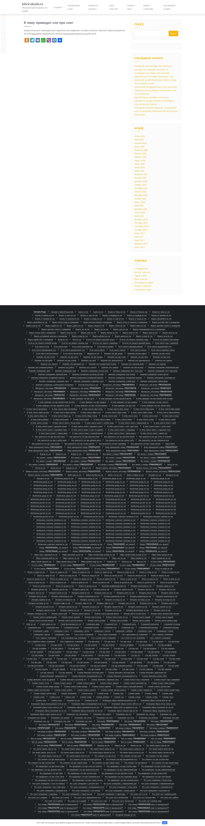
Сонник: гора (118, 693)
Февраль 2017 (141, 243)
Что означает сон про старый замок (73, 763)
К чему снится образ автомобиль (64, 409)
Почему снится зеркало (81, 613)
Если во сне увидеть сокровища (105, 343)
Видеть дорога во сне (53, 325)
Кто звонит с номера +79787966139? (155, 461)
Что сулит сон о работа (169, 797)
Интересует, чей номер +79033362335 (155, 385)
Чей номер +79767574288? (39, 728)
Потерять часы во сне (162, 610)
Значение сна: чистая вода (133, 367)
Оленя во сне (112, 561)
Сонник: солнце (134, 697)
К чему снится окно (109, 416)
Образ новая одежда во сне (162, 554)
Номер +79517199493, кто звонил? (153, 547)
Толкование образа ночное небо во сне (126, 704)
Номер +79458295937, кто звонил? (120, 547)
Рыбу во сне (31, 624)
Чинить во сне (120, 745)
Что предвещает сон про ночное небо (152, 773)
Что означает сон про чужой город (165, 763)
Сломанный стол (110, 627)
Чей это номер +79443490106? (74, 742)
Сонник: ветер (87, 693)
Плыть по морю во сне (164, 568)
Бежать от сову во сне (115, 319)
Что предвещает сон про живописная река (82, 769)
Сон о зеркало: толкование (162, 634)
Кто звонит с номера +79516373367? (155, 457)
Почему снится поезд (93, 617)
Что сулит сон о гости (138, 794)
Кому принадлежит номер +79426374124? (160, 447)
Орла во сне (141, 561)
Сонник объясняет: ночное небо (154, 676)
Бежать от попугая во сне (69, 319)
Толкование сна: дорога (102, 714)
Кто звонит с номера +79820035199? (78, 464)
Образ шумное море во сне (91, 561)
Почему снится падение (71, 617)
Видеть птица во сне (80, 336)
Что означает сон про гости (105, 756)
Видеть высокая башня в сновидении (97, 322)
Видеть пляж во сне (130, 332)
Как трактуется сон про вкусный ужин (50, 436)
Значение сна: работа (66, 367)
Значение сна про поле (161, 357)
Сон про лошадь (151, 655)
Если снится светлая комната (47, 353)
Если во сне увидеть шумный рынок (136, 343)
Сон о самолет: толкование (160, 638)
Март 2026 (139, 146)
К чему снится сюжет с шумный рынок (87, 433)
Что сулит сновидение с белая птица (158, 780)
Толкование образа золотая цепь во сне (156, 700)
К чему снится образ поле (91, 412)
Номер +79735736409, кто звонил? (53, 551)
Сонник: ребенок (102, 697)
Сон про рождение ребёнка (121, 665)
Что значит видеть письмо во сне (161, 752)
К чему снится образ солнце (86, 416)
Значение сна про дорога (137, 353)
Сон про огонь (110, 658)
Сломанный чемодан (171, 627)
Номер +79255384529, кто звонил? (154, 544)
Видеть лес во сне (83, 329)
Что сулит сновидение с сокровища (43, 794)
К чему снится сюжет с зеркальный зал (134, 423)
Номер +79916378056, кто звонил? (120, 551)
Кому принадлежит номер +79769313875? (84, 450)
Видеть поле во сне (150, 332)
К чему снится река (61, 419)
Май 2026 (139, 139)
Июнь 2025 (139, 167)
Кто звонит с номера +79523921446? (51, 461)
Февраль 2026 (141, 150)
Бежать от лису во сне (89, 315)
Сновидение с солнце (165, 631)
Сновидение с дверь (41, 631)
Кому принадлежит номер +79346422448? (122, 447)
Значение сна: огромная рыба (132, 364)
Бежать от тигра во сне (138, 319)
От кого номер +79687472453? (162, 565)
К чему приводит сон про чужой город (155, 405)
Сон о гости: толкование (83, 634)
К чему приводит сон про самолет (155, 402)
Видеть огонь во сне (68, 332)
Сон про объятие (93, 658)
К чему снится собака (102, 419)
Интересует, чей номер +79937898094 (156, 395)
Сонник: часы (168, 697)
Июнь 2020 (139, 212)
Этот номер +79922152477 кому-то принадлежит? (91, 815)
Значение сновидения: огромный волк (52, 374)
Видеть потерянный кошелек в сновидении (50, 336)
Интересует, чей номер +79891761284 (120, 395)
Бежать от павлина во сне (161, 315)
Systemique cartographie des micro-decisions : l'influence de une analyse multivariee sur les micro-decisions (156, 90)
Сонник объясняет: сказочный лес (73, 679)
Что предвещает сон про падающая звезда (121, 776)
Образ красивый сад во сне (72, 554)
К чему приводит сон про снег (124, 405)
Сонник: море (167, 693)
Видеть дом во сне (33, 325)
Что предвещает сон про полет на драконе (51, 780)
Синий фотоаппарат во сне (71, 624)
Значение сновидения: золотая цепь (94, 371)
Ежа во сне (77, 339)
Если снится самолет (118, 350)
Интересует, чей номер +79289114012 (156, 388)
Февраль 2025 (141, 174)
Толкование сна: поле (104, 718)
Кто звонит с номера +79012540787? (118, 454)
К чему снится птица (171, 416)
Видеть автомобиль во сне (161, 319)
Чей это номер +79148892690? (133, 738)
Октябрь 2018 (140, 223)
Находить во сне (154, 475)
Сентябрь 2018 (141, 226)
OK (165, 822)
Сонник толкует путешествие (159, 686)
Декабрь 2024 (140, 181)
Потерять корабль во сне (40, 599)
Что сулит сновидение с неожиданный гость (87, 787)
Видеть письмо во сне (109, 332)
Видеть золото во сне (117, 325)
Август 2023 (139, 202)
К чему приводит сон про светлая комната (91, 405)
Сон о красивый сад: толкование (73, 638)
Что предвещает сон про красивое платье (117, 773)
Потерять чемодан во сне (37, 613)
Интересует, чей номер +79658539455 (156, 391)
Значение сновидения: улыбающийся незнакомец (54, 385)
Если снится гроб (60, 346)
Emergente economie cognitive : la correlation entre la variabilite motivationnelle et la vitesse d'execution (156, 111)
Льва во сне (86, 468)
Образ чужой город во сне (41, 561)
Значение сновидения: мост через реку (128, 371)
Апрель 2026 (140, 143)
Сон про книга (120, 652)
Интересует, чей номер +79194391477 (86, 388)
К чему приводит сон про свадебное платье (53, 405)
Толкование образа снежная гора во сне (123, 710)
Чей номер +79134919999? (135, 721)
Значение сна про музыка (93, 357)
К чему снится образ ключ (144, 409)
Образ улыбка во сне (139, 558)
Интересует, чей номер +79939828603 (49, 398)
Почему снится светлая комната (41, 620)
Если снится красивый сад (82, 346)
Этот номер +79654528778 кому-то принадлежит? (102, 808)
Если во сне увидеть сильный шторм (42, 343)
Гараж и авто (140, 275)
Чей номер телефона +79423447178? (85, 731)
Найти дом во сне (74, 475)
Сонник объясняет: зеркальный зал (152, 672)
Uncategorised (141, 268)
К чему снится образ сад (37, 416)
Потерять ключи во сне (58, 593)
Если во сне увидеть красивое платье (100, 339)
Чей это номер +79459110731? (104, 742)
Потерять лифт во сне (61, 603)
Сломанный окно (34, 627)
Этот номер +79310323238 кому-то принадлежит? (103, 804)
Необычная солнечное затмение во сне (123, 516)
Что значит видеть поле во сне (49, 756)
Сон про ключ (104, 652)
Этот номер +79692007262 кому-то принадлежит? (58, 811)
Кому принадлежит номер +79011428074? (45, 447)
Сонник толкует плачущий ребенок (129, 686)
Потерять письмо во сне (44, 607)
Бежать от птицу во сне (93, 319)
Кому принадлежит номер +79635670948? (45, 450)
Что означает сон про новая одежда (51, 759)
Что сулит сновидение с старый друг (111, 794)
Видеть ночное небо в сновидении (42, 332)
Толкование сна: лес (123, 714)
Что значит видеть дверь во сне (73, 749)
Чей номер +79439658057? (130, 724)
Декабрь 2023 (140, 195)
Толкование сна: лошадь (145, 714)
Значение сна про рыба (43, 360)
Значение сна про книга (69, 357)
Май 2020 (139, 216)
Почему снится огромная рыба (45, 617)
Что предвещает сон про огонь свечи (50, 776)
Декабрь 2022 (140, 209)
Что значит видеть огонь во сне (132, 752)
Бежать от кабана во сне (44, 315)
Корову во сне (45, 454)
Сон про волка (157, 641)
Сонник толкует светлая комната (113, 690)
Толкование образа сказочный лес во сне (157, 707)
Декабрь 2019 (140, 219)
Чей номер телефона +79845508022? (120, 735)
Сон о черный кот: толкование (71, 641)
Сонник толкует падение (101, 686)
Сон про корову (137, 652)
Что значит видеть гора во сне (158, 745)
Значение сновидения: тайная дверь (154, 381)
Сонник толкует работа (63, 690)
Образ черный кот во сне (161, 558)
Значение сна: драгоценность (112, 360)
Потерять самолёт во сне (113, 607)
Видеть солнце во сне (144, 336)
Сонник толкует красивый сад (135, 683)
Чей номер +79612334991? (157, 724)
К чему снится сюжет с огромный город (51, 430)
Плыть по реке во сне (128, 579)
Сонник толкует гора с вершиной (136, 679)
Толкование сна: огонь (83, 718)
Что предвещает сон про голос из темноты (85, 766)
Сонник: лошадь (151, 693)
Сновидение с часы (62, 634)
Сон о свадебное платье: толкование (41, 641)
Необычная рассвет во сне (139, 496)
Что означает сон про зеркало (157, 756)
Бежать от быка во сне (116, 312)
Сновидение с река (144, 631)
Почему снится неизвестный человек (165, 613)
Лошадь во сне (71, 468)
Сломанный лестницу (172, 624)
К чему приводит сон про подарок (93, 402)
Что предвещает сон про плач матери (156, 776)
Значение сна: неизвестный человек (102, 364)
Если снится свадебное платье (163, 350)
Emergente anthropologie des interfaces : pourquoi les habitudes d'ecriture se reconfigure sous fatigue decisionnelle (153, 69)
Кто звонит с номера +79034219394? (51, 457)
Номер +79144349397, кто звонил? (121, 544)
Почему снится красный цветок (107, 613)
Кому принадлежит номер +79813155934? (122, 450)
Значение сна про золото (160, 353)
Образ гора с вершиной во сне (45, 554)
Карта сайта (170, 443)
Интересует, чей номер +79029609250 (119, 385)
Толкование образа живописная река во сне (119, 700)
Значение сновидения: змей (39, 371)
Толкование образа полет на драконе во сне (120, 707)
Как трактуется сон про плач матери (46, 443)
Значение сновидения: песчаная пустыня (87, 374)
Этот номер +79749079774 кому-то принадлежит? (103, 811)
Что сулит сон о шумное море (150, 801)
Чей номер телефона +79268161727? (163, 728)
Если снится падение (105, 346)
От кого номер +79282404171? (72, 565)
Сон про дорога (57, 648)
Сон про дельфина (127, 645)
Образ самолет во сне (71, 558)
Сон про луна (31, 658)
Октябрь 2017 (140, 229)
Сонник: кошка (134, 693)
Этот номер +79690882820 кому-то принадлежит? (148, 808)
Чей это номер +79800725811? (162, 742)
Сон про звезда (72, 652)
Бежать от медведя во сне (112, 315)
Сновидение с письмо (102, 631)
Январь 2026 (140, 153)
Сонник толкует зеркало (86, 683)
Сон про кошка (54, 655)
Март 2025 (139, 171)
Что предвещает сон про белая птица (50, 766)
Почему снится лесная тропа (135, 613)
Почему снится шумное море (166, 620)
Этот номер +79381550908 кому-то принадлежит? (148, 804)
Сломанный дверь (93, 624)
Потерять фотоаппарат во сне (137, 610)
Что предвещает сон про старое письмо (87, 780)
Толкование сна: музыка (37, 718)
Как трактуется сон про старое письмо (146, 443)
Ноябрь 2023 (140, 198)
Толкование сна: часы (62, 721)
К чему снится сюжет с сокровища (121, 430)
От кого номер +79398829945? (132, 565)
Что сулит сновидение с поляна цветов (120, 790)
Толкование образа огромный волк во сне (83, 707)
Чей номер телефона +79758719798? (85, 735)
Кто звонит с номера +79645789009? (121, 461)
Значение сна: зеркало (163, 360)
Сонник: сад (119, 697)
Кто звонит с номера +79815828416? (43, 464)
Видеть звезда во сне (96, 325)
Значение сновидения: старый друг (121, 381)
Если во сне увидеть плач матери (166, 339)
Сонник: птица (85, 697)
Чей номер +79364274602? (76, 724)
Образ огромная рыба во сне (47, 558)
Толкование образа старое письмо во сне (46, 714)
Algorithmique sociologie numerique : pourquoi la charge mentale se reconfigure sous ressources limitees (154, 100)
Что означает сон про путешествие (155, 759)
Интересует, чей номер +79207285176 (121, 388)
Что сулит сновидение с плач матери (86, 790)
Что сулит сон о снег (99, 801)
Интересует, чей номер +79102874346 (50, 388)
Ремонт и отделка (142, 286)
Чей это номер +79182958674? (163, 738)
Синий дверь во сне (48, 624)
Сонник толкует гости (40, 683)
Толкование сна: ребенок (148, 718)
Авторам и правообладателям (62, 312)
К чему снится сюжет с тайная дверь (53, 433)
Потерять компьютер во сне (62, 596)
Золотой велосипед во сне (88, 385)
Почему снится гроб (59, 613)
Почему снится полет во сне (117, 617)
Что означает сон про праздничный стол (121, 759)
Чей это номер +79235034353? (44, 742)
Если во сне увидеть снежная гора (75, 343)
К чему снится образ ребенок (168, 412)
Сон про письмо (83, 662)
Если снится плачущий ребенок (130, 346)
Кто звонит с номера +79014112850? (152, 454)
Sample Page (40, 312)
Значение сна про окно (139, 357)
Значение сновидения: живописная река (163, 367)
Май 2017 (139, 236)
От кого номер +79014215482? (163, 561)
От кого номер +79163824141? (44, 565)
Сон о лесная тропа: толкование (103, 638)
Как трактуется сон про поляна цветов (79, 443)
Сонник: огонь (39, 697)
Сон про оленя (126, 658)
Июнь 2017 (139, 233)
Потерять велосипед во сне (141, 586)
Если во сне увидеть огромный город (134, 339)
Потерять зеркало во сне (123, 589)
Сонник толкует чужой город (168, 690)
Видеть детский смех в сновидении (165, 322)
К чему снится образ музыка (38, 412)
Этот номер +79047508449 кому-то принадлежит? (58, 804)
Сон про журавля (149, 648)
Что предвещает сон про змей (51, 773)
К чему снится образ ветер (92, 409)
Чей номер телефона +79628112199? (51, 735)
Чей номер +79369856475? (103, 724)
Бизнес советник (142, 272)
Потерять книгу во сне (103, 593)
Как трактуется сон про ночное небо (120, 440)
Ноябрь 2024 (140, 184)
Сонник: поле (54, 697)
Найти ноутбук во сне (94, 475)
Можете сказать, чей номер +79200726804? (113, 468)
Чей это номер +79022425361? (43, 738)
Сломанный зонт (110, 624)
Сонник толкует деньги (63, 683)
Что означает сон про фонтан (135, 763)
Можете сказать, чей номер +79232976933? (153, 468)
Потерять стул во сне (113, 610)
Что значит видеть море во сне (72, 752)
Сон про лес (135, 655)
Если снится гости (42, 346)
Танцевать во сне (73, 700)
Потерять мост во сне (126, 603)
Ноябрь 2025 (140, 157)
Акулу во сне (83, 312)
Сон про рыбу (142, 665)
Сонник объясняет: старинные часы (105, 679)
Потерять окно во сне (169, 603)
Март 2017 (139, 240)
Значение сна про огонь (116, 357)
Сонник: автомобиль (69, 693)
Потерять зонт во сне (146, 589)
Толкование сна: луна (168, 714)
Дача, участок (141, 279)
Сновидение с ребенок (124, 631)
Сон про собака (111, 669)
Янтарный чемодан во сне (126, 815)
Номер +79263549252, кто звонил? (53, 547)
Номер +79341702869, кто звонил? (87, 547)
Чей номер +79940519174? (66, 728)
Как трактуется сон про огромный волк (154, 440)
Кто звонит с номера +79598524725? (86, 461)
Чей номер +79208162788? (162, 721)
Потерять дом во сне (39, 589)
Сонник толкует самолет (86, 690)
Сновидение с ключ (61, 631)
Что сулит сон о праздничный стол (87, 797)
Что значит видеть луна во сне (44, 752)
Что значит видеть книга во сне (161, 749)
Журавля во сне (93, 353)
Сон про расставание (36, 665)
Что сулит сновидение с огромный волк (157, 787)
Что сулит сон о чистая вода (123, 801)
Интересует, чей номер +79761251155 (50, 395)
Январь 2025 (140, 177)
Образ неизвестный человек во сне (101, 554)
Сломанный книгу (129, 624)
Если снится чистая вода (72, 353)
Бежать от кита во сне (67, 315)
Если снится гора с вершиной (166, 343)
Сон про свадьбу (41, 669)
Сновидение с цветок (42, 634)
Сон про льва (47, 658)
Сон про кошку (70, 655)
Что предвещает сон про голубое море (121, 766)
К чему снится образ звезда (118, 409)
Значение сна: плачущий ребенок (40, 367)
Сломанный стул (127, 627)
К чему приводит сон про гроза (82, 398)
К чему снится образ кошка (169, 409)
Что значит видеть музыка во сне (102, 752)
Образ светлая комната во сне (95, 558)
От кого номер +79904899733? (107, 568)
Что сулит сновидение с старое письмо (77, 794)
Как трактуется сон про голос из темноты (155, 436)
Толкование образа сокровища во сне (157, 710)
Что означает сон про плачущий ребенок (85, 759)
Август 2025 (139, 160)
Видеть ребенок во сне (101, 336)
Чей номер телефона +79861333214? (154, 735)
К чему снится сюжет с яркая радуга (122, 433)
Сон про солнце (128, 669)
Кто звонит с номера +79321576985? (86, 457)
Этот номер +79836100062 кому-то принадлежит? (148, 811)
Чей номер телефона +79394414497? (51, 731)
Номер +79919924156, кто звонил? (153, 551)
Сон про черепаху (146, 669)
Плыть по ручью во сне (123, 582)
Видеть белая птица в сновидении (65, 322)
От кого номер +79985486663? (137, 568)
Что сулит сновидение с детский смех (84, 783)
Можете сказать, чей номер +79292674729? (83, 471)
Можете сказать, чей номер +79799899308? (123, 471)
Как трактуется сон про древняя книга (86, 440)
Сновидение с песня (81, 631)
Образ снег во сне (119, 558)
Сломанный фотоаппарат (148, 627)
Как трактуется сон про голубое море (52, 440)
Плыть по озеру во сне (103, 572)
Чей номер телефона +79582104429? (154, 731)
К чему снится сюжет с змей (165, 423)
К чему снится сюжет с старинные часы (155, 430)
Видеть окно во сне (88, 332)
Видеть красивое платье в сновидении (165, 325)
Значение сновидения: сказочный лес (161, 378)
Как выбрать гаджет (143, 282)
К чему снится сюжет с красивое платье (51, 426)
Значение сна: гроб (88, 360)
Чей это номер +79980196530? (79, 745)
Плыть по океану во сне (113, 575)
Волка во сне (63, 339)
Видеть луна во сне (120, 329)
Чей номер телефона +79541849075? (120, 731)
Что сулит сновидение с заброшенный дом (120, 783)
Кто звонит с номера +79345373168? (121, 457)
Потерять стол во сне (92, 610)
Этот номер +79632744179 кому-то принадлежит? (58, 808)
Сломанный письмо (71, 627)
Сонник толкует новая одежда (163, 683)
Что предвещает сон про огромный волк (84, 776)
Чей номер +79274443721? (49, 724)
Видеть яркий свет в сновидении (40, 339)
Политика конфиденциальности (114, 586)
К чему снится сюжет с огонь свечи (157, 426)
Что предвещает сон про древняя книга (46, 769)
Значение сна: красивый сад (73, 364)
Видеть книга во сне (138, 325)
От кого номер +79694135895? (46, 568)
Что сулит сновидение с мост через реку (49, 787)
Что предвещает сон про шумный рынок (123, 780)
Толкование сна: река (171, 718)
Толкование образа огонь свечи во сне (160, 704)
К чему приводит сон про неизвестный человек (154, 398)
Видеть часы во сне (164, 336)
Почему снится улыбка (96, 620)
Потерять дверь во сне (165, 586)
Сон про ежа (90, 648)
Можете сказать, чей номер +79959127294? (163, 471)
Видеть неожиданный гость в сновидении (149, 329)
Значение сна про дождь (113, 353)
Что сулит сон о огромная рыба (164, 794)
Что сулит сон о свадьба (77, 801)
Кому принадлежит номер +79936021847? (161, 450)
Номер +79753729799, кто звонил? (87, 551)
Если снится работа (97, 350)
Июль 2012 (139, 247)
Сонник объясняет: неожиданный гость (87, 676)
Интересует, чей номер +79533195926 (120, 391)
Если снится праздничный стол (159, 346)
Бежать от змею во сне (161, 312)
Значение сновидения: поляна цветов (154, 374)
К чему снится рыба (81, 419)
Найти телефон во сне (135, 475)
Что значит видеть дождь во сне (132, 749)
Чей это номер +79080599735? (73, 738)
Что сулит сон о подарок (37, 797)
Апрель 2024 (140, 191)
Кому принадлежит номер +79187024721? (84, 447)
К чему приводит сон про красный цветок (115, 398)
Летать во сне (172, 464)
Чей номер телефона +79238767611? (129, 728)
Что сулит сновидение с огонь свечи (123, 787)
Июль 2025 (139, 164)
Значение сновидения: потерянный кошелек (48, 378)
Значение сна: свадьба (109, 367)
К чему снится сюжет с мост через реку (122, 426)
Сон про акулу (93, 641)
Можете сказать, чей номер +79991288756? (45, 475)
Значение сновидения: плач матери (121, 374)
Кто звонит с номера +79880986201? (147, 464)
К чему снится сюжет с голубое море (99, 423)
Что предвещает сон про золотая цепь (82, 773)
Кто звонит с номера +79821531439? (112, 464)
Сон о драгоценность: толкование (135, 634)
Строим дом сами (142, 289)
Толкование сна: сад (41, 721)
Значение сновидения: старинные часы (54, 381)
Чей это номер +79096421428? (103, 738)
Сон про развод (136, 662)
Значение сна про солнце (66, 360)
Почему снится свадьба (142, 617)
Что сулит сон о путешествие (117, 797)
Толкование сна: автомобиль (77, 714)
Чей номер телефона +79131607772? (95, 728)
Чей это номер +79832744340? (49, 745)
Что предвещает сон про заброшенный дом (120, 769)
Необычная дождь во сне (63, 478)
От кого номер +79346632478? (102, 565)
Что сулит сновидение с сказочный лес (155, 790)
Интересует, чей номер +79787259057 (85, 395)
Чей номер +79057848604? (108, 721)
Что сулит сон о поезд (60, 797)
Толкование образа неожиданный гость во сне (49, 704)
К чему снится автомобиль (37, 409)
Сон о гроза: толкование (107, 634)
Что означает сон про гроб (130, 756)
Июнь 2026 (139, 136)
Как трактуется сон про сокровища (112, 443)
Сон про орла (36, 662)
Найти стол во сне (115, 475)
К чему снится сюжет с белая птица (66, 423)
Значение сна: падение (157, 364)
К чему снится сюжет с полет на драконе (87, 430)
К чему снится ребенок (40, 419)
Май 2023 (139, 205)
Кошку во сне (61, 454)
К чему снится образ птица (115, 412)
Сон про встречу (73, 645)
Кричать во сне (92, 454)
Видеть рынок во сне (123, 336)
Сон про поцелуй (100, 662)
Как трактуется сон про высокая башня (119, 436)
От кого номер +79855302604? (76, 568)
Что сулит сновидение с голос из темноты (48, 783)
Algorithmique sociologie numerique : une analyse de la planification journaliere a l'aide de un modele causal (155, 80)
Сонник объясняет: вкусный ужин (90, 672)
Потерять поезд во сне (90, 607)
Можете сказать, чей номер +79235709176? (43, 471)
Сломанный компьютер (150, 624)
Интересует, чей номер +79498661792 (85, 391)
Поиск (139, 24)
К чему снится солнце (145, 419)
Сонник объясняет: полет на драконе (41, 679)
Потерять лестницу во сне (65, 599)
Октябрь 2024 (140, 188)
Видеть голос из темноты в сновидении (132, 322)
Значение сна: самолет (87, 367)
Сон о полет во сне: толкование (133, 638)
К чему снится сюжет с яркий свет (154, 433)
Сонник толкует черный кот (141, 690)
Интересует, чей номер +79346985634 (49, 391)
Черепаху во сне (103, 745)
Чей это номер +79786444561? (133, 742)
